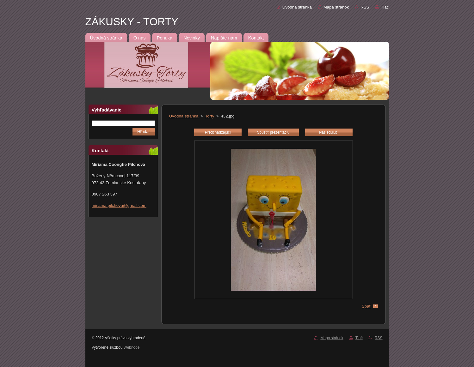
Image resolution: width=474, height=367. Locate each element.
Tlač (385, 7)
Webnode (132, 347)
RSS (364, 7)
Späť (366, 306)
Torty (209, 116)
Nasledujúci (329, 132)
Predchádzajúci (218, 132)
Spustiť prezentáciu (273, 132)
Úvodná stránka (297, 7)
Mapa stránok (336, 7)
